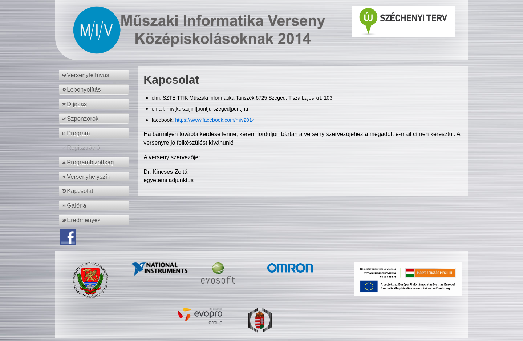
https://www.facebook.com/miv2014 (215, 120)
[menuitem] (95, 75)
